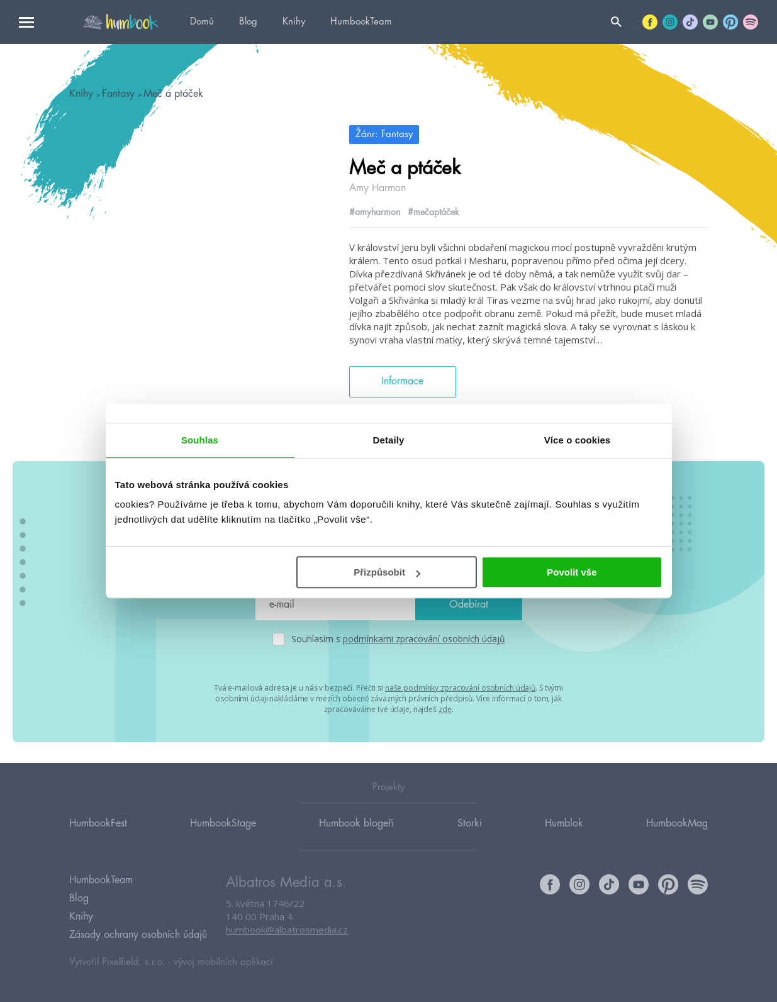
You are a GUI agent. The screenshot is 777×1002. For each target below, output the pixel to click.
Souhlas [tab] (199, 440)
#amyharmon (374, 212)
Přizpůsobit (387, 572)
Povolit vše (571, 572)
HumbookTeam (361, 21)
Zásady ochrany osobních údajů (138, 935)
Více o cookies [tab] (577, 440)
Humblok (564, 823)
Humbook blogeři (356, 823)
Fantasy (120, 94)
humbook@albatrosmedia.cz (287, 929)
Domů (202, 21)
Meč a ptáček (173, 94)
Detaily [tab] (389, 440)
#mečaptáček (433, 212)
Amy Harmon (377, 188)
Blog (248, 21)
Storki (469, 823)
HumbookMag (677, 823)
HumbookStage (223, 823)
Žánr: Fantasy (384, 134)
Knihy (293, 21)
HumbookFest (98, 823)
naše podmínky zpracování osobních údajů (460, 687)
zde (445, 709)
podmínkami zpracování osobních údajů (424, 639)
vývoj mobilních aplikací (223, 962)
